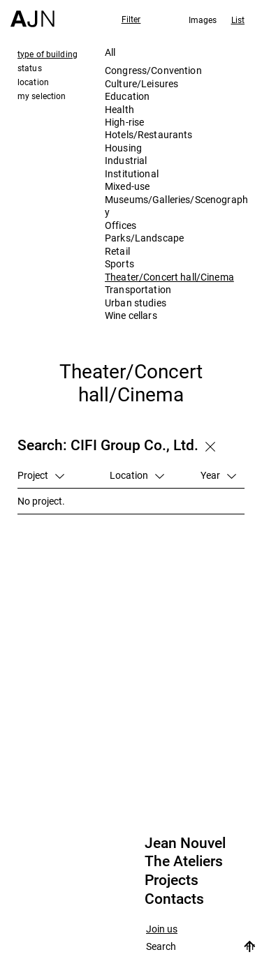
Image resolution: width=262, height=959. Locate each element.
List (238, 19)
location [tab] (33, 81)
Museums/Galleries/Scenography (176, 205)
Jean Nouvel (185, 843)
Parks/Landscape (144, 237)
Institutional (132, 173)
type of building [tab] (47, 53)
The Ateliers (184, 861)
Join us (161, 929)
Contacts (174, 899)
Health (119, 109)
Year (218, 475)
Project (40, 475)
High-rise (124, 121)
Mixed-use (127, 186)
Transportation (138, 289)
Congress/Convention (153, 70)
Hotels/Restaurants (149, 134)
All (110, 52)
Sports (119, 263)
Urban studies (135, 302)
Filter (131, 18)
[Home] (32, 13)
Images (203, 19)
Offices (120, 225)
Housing (123, 147)
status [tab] (29, 67)
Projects (171, 880)
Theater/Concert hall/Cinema (169, 276)
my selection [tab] (41, 95)
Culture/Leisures (141, 83)
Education (127, 96)
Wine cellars (131, 315)
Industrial (126, 160)
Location (137, 475)
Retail (117, 251)
